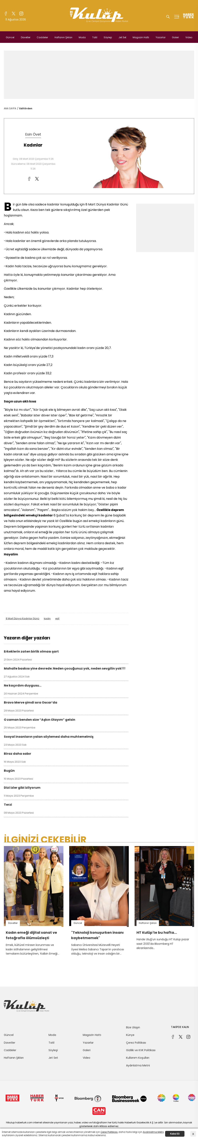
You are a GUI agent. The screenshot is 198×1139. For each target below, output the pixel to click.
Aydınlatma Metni (138, 1065)
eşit (57, 618)
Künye (130, 1035)
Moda (82, 37)
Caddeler (42, 37)
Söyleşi (108, 37)
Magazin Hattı (141, 37)
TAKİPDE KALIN (180, 1027)
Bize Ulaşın (133, 1027)
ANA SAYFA (10, 108)
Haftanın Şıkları (63, 37)
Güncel (10, 37)
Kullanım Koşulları (137, 1058)
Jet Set (122, 37)
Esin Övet (33, 134)
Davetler (25, 37)
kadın (47, 618)
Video (188, 37)
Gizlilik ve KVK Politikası (140, 1050)
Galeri (175, 37)
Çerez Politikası (136, 1043)
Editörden (25, 108)
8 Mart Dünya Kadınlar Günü (22, 618)
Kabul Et (175, 1133)
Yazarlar (161, 37)
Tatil (94, 37)
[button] (190, 850)
